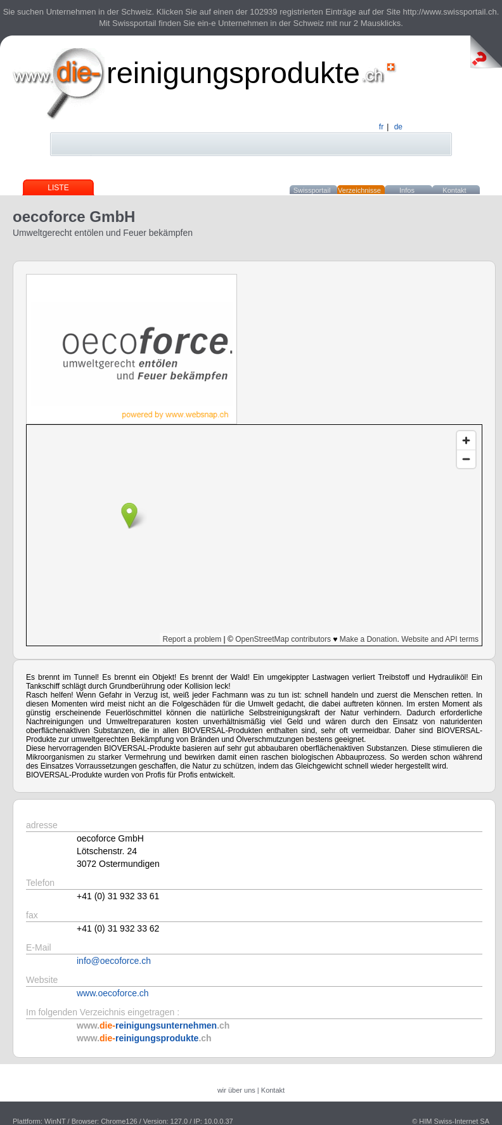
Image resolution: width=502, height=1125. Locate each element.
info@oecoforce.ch (114, 961)
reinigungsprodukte (233, 72)
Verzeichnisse (359, 190)
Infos (407, 190)
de (398, 126)
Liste (58, 187)
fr (381, 126)
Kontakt (454, 190)
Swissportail (312, 190)
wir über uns (236, 1090)
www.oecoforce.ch (113, 993)
